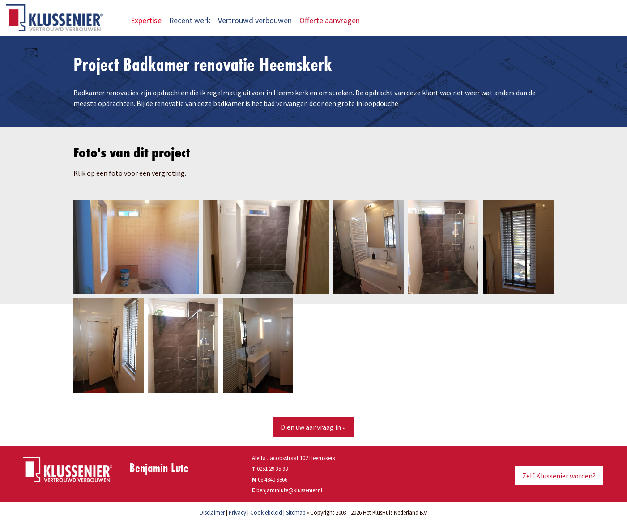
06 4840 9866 (272, 479)
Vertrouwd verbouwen (255, 20)
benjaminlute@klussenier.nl (289, 490)
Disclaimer (212, 512)
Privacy (237, 512)
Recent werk (189, 20)
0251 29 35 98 (270, 468)
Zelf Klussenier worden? (559, 475)
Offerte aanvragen (335, 20)
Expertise (146, 20)
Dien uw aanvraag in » (313, 427)
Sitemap (296, 512)
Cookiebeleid (266, 512)
